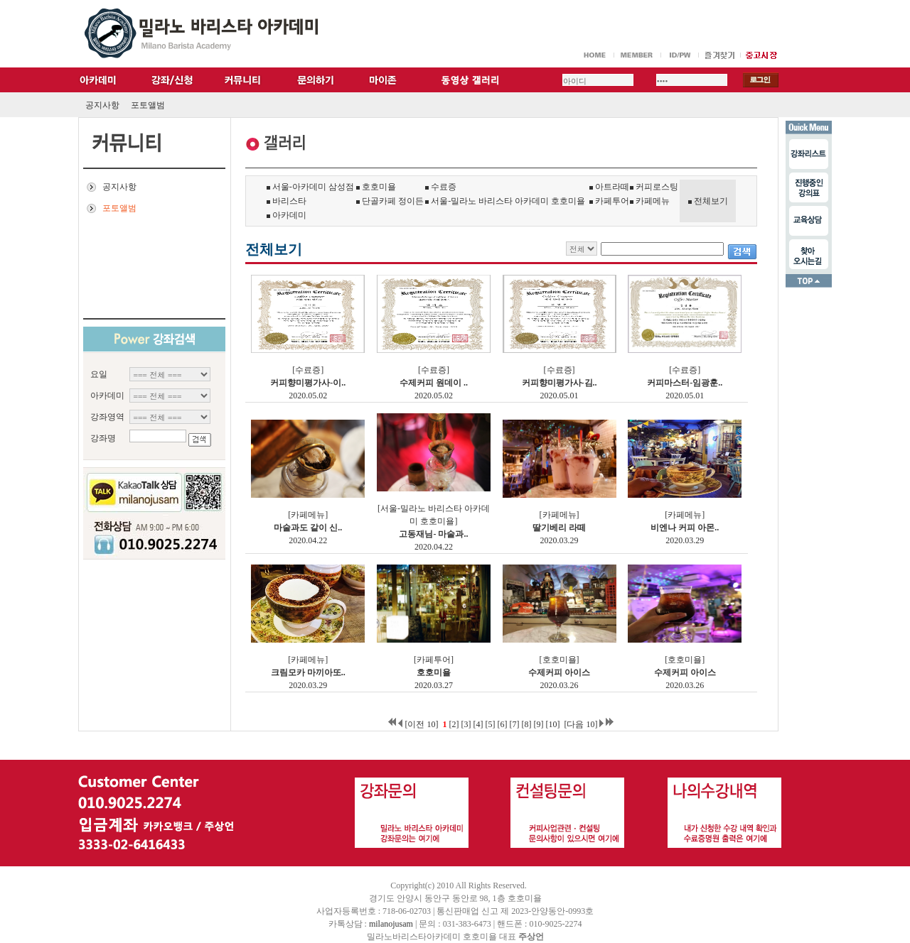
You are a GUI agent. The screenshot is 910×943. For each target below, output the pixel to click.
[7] (514, 724)
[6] (502, 724)
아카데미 (286, 215)
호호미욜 (376, 187)
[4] (478, 724)
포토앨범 (148, 105)
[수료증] (307, 370)
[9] (538, 724)
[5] (490, 724)
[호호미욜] (559, 660)
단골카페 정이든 (390, 201)
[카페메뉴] (308, 515)
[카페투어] (434, 660)
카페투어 (609, 201)
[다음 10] (580, 724)
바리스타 (286, 201)
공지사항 (102, 105)
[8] (526, 724)
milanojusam (391, 924)
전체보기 (711, 201)
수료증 (440, 187)
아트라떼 (609, 187)
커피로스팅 (654, 187)
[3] (466, 724)
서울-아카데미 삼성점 (310, 187)
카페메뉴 (650, 201)
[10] (552, 724)
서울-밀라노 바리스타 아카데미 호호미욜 (505, 201)
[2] (454, 724)
